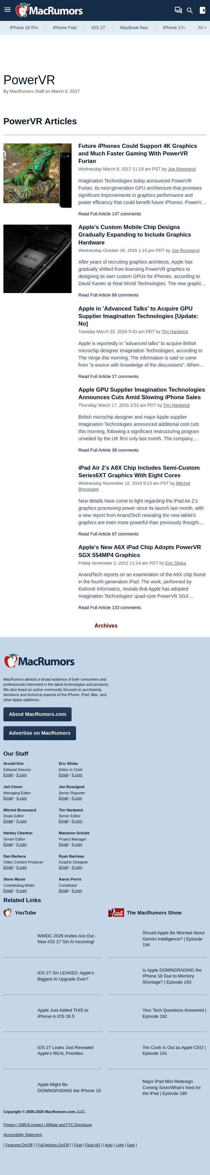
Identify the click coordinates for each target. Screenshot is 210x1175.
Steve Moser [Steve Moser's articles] (14, 879)
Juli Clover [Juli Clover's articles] (12, 787)
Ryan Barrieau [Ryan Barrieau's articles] (72, 856)
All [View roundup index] (202, 27)
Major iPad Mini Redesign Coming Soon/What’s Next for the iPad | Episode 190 (171, 1087)
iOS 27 (98, 27)
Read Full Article (94, 213)
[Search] (192, 10)
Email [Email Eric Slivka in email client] (64, 775)
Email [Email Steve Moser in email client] (8, 890)
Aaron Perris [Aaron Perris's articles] (70, 879)
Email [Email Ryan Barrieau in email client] (64, 867)
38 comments (125, 450)
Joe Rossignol (182, 169)
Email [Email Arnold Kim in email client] (8, 775)
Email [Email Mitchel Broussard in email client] (8, 821)
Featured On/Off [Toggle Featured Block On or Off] (18, 1145)
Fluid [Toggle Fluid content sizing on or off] (78, 1145)
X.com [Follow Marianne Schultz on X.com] (77, 844)
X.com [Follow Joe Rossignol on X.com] (77, 798)
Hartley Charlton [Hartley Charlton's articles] (18, 833)
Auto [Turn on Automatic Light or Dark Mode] (109, 1145)
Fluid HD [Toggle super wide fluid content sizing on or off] (92, 1145)
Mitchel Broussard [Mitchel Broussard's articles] (19, 810)
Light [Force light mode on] (120, 1145)
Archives (106, 626)
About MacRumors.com (37, 714)
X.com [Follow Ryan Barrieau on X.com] (77, 867)
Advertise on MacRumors (40, 733)
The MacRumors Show (154, 912)
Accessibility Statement (22, 1135)
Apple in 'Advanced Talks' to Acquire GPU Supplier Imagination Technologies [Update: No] (138, 316)
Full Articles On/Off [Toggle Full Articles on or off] (53, 1145)
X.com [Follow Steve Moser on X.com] (21, 890)
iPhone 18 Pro (24, 27)
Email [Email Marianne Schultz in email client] (64, 844)
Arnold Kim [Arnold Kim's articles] (13, 763)
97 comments (125, 533)
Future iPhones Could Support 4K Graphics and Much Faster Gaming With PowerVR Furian (138, 153)
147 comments (126, 213)
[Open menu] (7, 10)
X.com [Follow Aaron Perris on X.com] (77, 890)
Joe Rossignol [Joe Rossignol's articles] (72, 787)
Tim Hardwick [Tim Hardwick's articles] (71, 810)
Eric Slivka (175, 563)
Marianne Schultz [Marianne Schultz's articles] (74, 833)
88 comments (125, 295)
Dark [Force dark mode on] (131, 1145)
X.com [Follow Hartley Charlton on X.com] (21, 844)
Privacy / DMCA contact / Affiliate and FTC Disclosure (47, 1125)
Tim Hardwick (175, 331)
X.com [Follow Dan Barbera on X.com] (21, 867)
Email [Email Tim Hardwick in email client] (64, 821)
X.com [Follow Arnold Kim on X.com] (21, 775)
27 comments (125, 376)
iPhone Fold (64, 27)
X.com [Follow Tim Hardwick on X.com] (77, 821)
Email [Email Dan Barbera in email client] (8, 867)
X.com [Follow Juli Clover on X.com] (21, 798)
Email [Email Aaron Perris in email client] (64, 890)
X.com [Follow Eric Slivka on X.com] (77, 775)
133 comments (126, 607)
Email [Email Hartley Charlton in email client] (8, 844)
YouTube (25, 912)
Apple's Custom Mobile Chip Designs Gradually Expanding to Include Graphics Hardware (135, 234)
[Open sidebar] (202, 11)
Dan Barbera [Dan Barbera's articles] (14, 856)
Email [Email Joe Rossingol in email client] (64, 798)
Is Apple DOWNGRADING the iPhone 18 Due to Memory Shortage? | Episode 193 (171, 975)
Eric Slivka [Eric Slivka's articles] (68, 763)
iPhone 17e (174, 27)
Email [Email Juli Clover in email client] (8, 798)
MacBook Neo (134, 27)
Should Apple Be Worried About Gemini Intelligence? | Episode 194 (173, 938)
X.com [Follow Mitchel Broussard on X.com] (21, 821)
